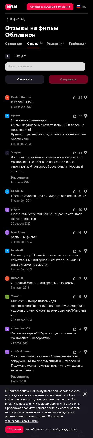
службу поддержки (63, 429)
